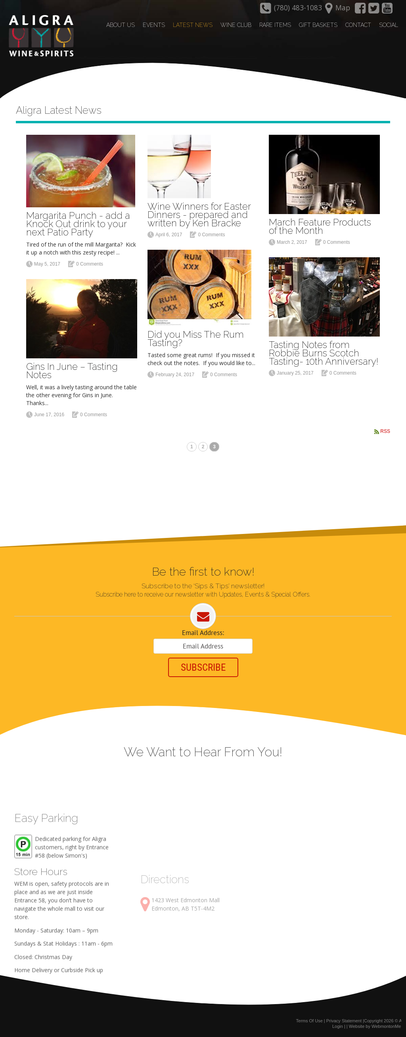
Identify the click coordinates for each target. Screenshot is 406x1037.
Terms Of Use (309, 1020)
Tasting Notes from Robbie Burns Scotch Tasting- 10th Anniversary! (323, 353)
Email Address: (203, 632)
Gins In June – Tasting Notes (72, 371)
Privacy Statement (344, 1020)
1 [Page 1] (191, 447)
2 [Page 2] (203, 447)
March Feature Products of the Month (320, 226)
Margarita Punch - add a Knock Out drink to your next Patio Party (78, 224)
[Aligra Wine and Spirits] (39, 36)
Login (337, 1026)
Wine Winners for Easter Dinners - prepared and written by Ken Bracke (199, 215)
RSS (385, 431)
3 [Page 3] (214, 447)
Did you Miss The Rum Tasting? (195, 338)
